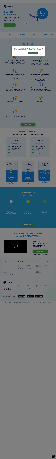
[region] (28, 51)
